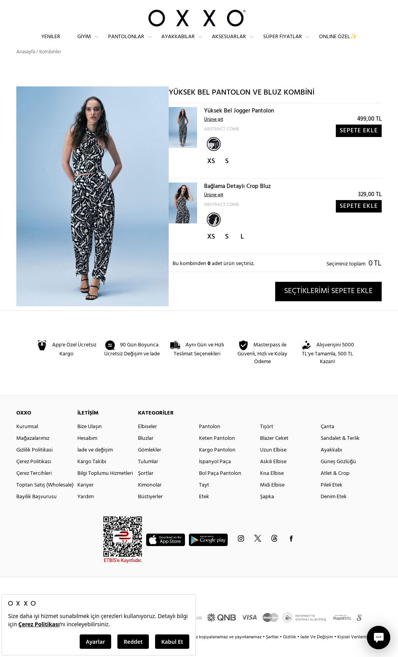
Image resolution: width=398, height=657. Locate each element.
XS (211, 175)
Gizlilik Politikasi (34, 464)
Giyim (84, 43)
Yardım (85, 510)
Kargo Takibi (91, 475)
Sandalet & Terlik (340, 452)
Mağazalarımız (32, 452)
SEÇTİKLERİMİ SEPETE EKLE (328, 305)
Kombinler (50, 66)
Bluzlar (146, 452)
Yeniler (50, 43)
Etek (204, 510)
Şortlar (146, 487)
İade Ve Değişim (316, 651)
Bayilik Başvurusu (36, 510)
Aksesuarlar (229, 43)
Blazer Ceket (274, 452)
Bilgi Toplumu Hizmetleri (105, 487)
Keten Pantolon (217, 452)
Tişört (266, 440)
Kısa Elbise (272, 487)
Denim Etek (334, 510)
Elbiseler (147, 440)
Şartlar (273, 651)
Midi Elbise (272, 499)
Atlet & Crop (335, 487)
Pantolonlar (126, 43)
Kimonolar (150, 499)
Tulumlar (148, 475)
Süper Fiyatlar (282, 43)
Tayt (204, 499)
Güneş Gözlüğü (338, 475)
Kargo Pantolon (217, 464)
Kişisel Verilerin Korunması (363, 651)
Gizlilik (290, 651)
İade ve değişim (95, 464)
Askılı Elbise (273, 475)
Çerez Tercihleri (34, 487)
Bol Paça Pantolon (220, 487)
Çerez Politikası (33, 475)
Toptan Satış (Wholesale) (44, 499)
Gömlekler (149, 464)
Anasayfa (25, 66)
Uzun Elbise (273, 464)
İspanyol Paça (215, 475)
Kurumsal (27, 440)
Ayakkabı (331, 464)
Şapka (267, 510)
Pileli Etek (331, 499)
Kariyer (85, 499)
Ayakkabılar (178, 43)
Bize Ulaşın (89, 440)
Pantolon (209, 440)
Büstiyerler (150, 510)
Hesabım (87, 452)
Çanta (327, 440)
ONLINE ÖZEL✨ (338, 43)
